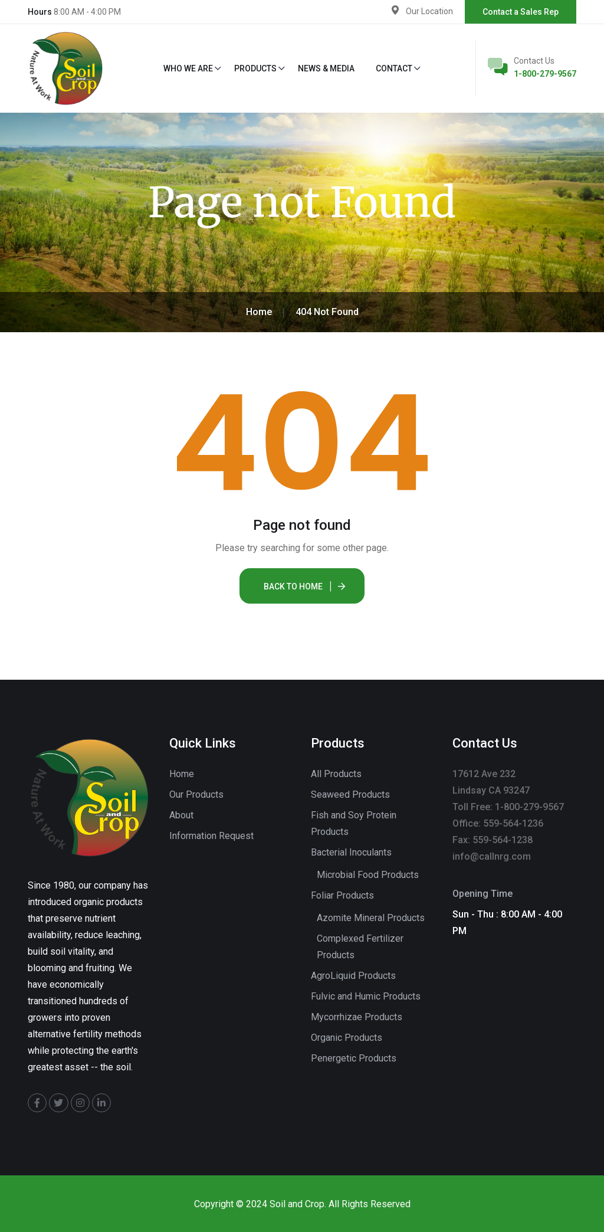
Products (255, 68)
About (181, 815)
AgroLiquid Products (353, 975)
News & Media (326, 68)
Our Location (429, 11)
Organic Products (346, 1037)
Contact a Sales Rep (520, 12)
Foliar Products (342, 895)
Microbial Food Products (368, 874)
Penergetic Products (353, 1058)
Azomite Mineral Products (371, 917)
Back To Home (293, 586)
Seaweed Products (350, 794)
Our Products (196, 794)
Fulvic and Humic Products (366, 996)
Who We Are (188, 68)
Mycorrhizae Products (356, 1017)
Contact (394, 68)
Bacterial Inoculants (351, 852)
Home (181, 773)
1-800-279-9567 (545, 73)
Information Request (211, 835)
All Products (336, 773)
